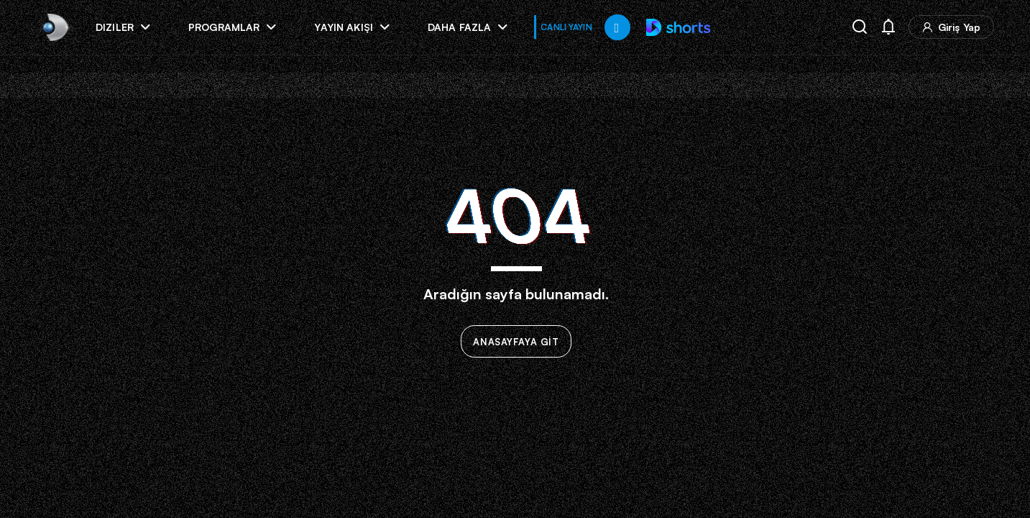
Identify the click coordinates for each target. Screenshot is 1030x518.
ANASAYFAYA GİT (516, 341)
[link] (54, 27)
